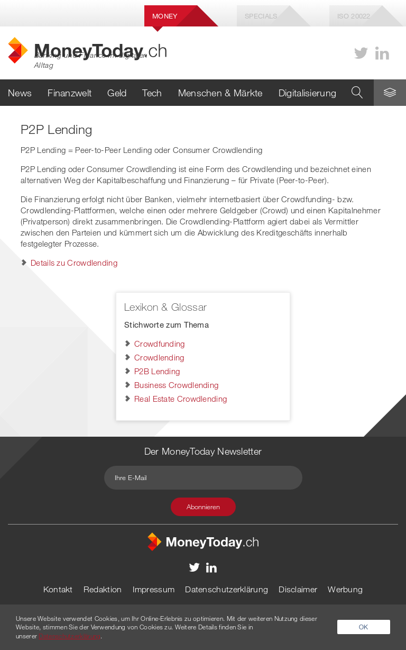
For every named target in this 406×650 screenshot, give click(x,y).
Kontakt (58, 589)
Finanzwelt (69, 92)
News (20, 92)
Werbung (345, 589)
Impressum (154, 589)
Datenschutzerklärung (226, 589)
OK (363, 626)
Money (165, 16)
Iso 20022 (354, 16)
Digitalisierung (308, 92)
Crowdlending (159, 357)
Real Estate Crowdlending (180, 398)
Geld (116, 92)
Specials (261, 16)
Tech (152, 92)
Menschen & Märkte (220, 92)
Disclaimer (298, 589)
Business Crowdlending (176, 385)
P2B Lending (157, 371)
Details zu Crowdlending (74, 262)
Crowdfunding (159, 343)
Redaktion (103, 589)
